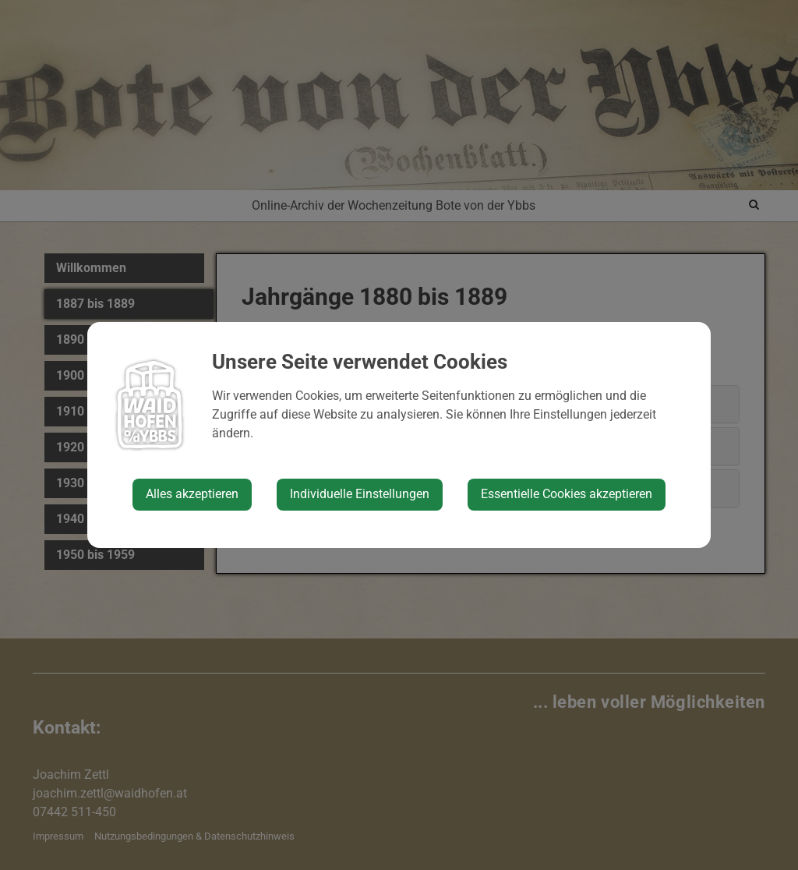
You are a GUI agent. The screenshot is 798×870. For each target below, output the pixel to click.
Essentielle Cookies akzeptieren (566, 493)
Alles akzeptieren (192, 493)
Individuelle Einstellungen (359, 493)
